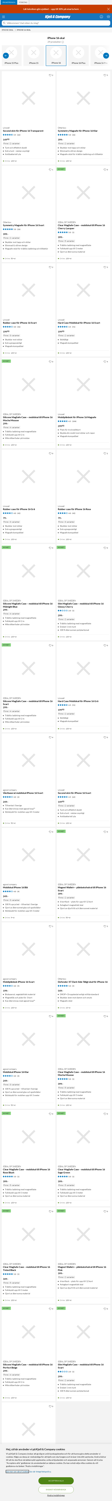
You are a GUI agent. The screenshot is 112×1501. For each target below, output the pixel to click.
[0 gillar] (106, 169)
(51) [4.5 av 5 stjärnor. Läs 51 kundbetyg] (73, 327)
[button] (62, 42)
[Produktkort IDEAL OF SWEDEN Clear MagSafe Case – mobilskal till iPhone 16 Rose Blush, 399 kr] (28, 1137)
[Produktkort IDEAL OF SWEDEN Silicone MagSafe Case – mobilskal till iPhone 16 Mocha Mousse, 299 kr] (28, 385)
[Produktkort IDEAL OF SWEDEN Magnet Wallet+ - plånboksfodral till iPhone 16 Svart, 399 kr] (83, 855)
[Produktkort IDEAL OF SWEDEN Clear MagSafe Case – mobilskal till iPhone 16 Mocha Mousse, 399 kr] (83, 1039)
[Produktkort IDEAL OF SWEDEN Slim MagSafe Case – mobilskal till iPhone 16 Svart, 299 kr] (83, 1332)
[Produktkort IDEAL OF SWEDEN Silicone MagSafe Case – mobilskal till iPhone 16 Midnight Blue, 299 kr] (28, 571)
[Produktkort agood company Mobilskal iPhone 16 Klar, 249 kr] (28, 1039)
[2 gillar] (51, 75)
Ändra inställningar (56, 1495)
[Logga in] (101, 16)
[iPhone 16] (56, 56)
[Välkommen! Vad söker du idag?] (58, 23)
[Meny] (3, 16)
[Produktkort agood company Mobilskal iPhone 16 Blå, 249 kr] (28, 855)
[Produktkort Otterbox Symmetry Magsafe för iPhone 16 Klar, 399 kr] (83, 98)
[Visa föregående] (6, 56)
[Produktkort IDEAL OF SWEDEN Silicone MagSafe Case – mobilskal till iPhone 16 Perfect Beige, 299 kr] (28, 1332)
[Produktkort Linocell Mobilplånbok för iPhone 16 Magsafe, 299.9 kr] (83, 385)
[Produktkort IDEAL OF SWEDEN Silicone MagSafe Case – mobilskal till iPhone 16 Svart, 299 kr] (28, 668)
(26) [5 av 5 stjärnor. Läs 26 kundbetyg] (73, 135)
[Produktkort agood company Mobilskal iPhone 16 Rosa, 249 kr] (28, 1429)
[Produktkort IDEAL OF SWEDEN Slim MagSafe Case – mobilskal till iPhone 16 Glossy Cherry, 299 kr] (83, 571)
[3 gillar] (106, 267)
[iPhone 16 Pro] (101, 55)
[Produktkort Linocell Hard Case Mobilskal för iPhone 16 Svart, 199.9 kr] (83, 290)
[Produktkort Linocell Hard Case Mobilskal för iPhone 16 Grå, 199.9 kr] (83, 668)
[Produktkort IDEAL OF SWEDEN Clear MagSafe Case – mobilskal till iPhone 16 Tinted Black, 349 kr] (28, 1234)
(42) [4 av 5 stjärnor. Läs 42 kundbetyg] (18, 327)
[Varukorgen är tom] (108, 16)
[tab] (9, 2)
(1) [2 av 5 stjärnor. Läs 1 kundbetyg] (73, 610)
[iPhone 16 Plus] (78, 55)
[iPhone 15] (34, 55)
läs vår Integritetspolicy (40, 1471)
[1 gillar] (51, 169)
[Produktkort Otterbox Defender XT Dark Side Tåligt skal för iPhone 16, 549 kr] (83, 949)
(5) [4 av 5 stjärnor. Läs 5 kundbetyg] (18, 986)
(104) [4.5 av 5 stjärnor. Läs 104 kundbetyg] (74, 421)
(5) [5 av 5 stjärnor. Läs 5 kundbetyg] (73, 986)
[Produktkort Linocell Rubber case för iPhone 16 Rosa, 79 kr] (83, 476)
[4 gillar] (106, 361)
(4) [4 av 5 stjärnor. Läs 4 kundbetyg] (18, 891)
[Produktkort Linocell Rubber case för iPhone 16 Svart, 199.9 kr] (28, 290)
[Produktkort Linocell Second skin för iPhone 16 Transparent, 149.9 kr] (28, 98)
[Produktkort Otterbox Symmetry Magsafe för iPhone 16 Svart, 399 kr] (28, 193)
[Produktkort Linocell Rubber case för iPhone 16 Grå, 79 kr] (28, 476)
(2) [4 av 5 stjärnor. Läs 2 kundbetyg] (18, 797)
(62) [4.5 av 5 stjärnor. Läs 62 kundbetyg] (18, 135)
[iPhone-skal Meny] (15, 29)
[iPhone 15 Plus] (11, 55)
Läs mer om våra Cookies (17, 1471)
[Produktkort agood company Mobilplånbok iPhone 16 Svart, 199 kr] (28, 949)
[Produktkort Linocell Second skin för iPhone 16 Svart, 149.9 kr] (83, 760)
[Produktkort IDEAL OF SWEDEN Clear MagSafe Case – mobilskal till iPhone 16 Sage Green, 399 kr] (83, 1137)
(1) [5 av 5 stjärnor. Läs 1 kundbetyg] (73, 232)
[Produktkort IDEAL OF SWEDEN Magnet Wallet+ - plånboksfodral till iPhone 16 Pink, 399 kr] (83, 1234)
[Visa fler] (106, 56)
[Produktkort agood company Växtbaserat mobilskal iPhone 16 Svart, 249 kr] (28, 760)
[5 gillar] (106, 75)
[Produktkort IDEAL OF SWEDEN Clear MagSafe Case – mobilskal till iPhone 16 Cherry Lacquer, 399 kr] (83, 193)
